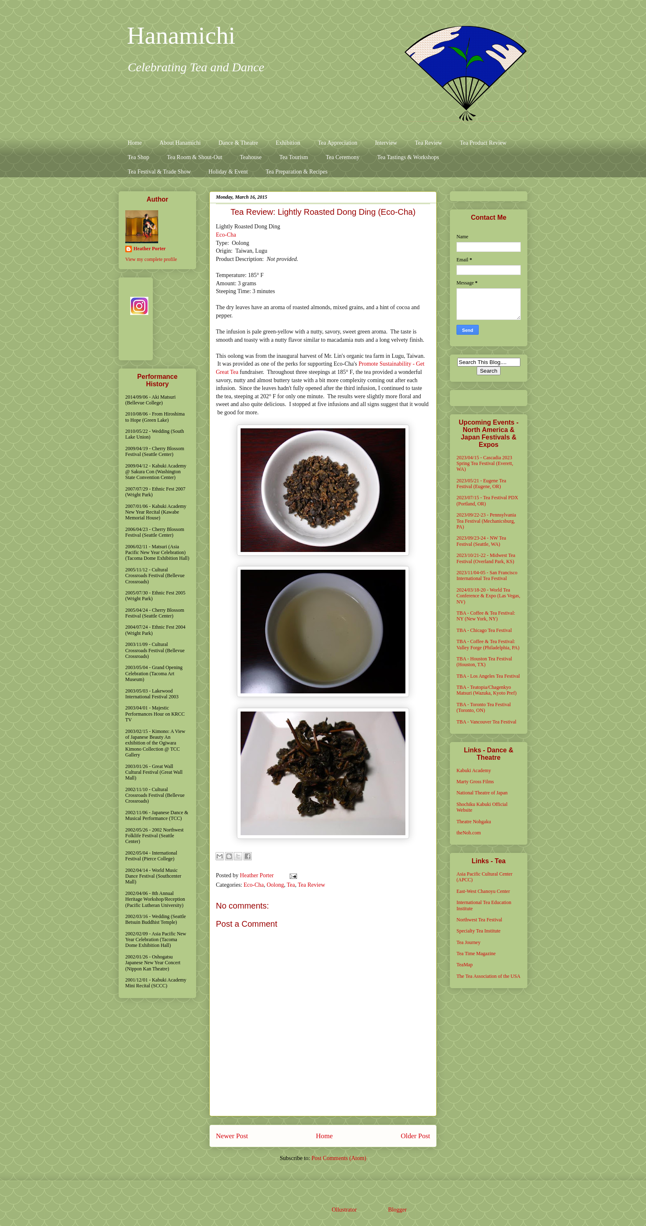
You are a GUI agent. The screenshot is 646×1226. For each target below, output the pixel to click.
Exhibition (288, 143)
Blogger (397, 1210)
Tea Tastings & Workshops (408, 157)
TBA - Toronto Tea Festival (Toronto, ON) (483, 707)
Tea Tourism (293, 157)
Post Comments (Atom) (338, 1158)
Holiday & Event (228, 172)
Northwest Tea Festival (479, 920)
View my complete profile (151, 259)
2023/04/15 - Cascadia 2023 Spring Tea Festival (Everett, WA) (484, 463)
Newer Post (232, 1136)
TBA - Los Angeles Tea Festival (488, 676)
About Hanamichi (180, 143)
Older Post (415, 1136)
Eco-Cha (226, 235)
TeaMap (464, 965)
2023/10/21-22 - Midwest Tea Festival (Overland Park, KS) (485, 558)
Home (135, 143)
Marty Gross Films (475, 781)
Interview (386, 143)
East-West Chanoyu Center (483, 891)
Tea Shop (138, 157)
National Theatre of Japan (482, 793)
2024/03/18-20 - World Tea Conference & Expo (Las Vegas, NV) (488, 596)
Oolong (275, 885)
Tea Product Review (483, 143)
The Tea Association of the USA (488, 976)
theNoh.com (468, 833)
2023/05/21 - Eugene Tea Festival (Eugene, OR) (481, 483)
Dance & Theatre (238, 143)
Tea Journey (468, 942)
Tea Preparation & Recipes (297, 172)
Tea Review (428, 143)
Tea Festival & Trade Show (159, 172)
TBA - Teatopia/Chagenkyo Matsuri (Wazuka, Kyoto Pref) (486, 690)
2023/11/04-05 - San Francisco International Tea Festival (486, 575)
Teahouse (251, 157)
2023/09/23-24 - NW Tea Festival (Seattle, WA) (481, 541)
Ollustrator (344, 1210)
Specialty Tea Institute (478, 931)
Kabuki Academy (473, 770)
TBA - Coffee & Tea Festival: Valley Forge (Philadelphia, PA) (488, 644)
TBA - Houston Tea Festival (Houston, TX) (484, 661)
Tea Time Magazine (476, 953)
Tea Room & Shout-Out (194, 157)
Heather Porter (257, 875)
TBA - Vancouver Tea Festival (486, 722)
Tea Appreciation (337, 143)
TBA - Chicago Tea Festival (484, 630)
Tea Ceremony (343, 157)
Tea (291, 885)
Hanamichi (181, 35)
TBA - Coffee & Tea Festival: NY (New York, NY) (485, 616)
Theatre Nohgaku (473, 821)
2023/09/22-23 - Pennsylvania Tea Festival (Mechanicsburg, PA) (486, 521)
